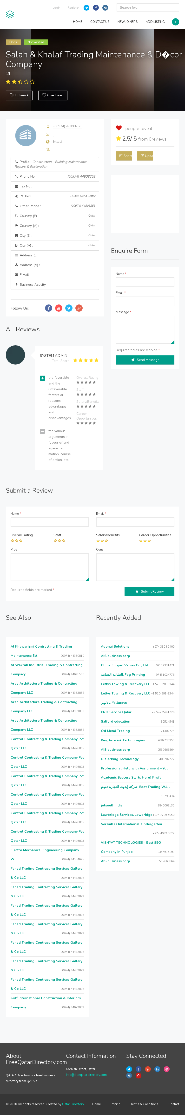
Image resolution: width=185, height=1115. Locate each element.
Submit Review (149, 591)
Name (121, 274)
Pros (14, 549)
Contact (173, 1104)
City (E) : (54, 235)
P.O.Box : (54, 196)
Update (147, 156)
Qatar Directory (73, 1104)
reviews (157, 139)
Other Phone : (54, 206)
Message (123, 312)
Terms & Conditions (144, 1104)
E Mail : (22, 275)
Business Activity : (30, 284)
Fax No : (23, 186)
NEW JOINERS (128, 22)
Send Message (145, 360)
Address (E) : (26, 255)
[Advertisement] (145, 204)
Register (73, 8)
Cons (100, 549)
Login (56, 8)
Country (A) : (54, 225)
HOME (77, 22)
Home (96, 1104)
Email (121, 293)
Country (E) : (54, 216)
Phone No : (54, 176)
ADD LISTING (155, 22)
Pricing (115, 1104)
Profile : (51, 164)
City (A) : (54, 245)
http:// (57, 141)
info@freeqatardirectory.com (86, 1075)
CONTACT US (99, 22)
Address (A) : (27, 265)
